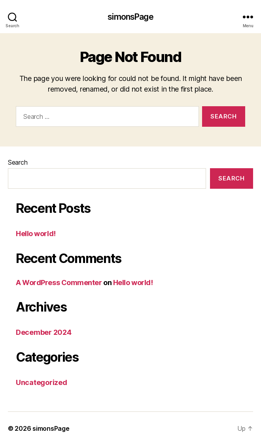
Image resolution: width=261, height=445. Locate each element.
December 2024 (44, 332)
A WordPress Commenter (59, 282)
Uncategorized (41, 382)
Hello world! (36, 233)
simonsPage (130, 17)
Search (17, 162)
